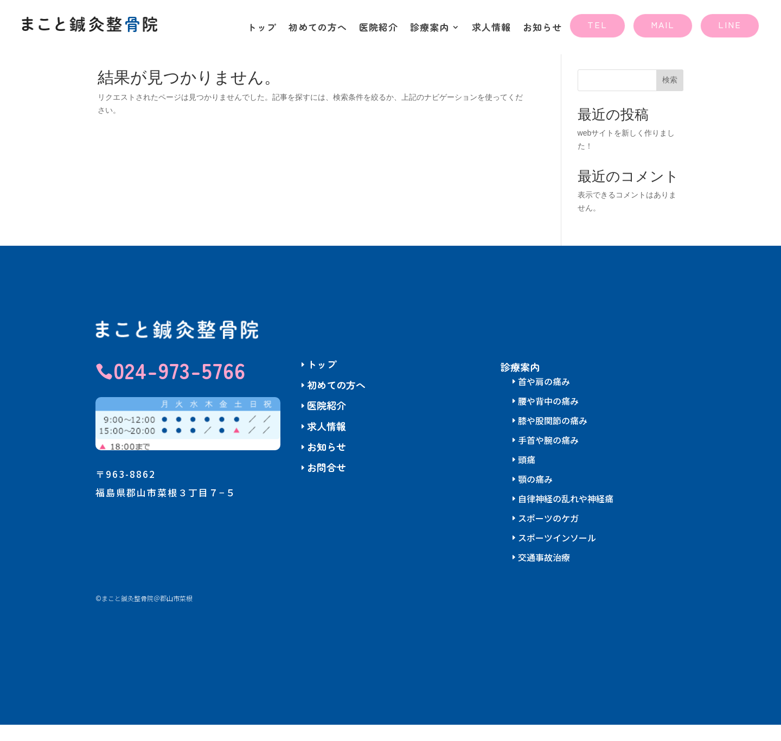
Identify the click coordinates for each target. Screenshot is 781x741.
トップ (262, 28)
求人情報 (491, 28)
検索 (669, 96)
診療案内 (429, 28)
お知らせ (542, 28)
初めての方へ (318, 28)
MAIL (663, 24)
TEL (597, 24)
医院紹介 (378, 28)
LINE (729, 24)
